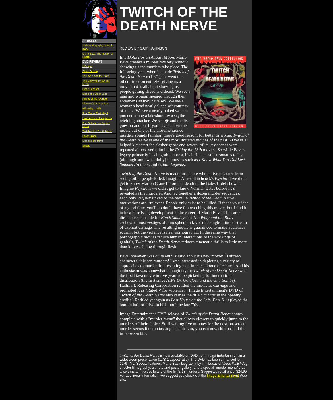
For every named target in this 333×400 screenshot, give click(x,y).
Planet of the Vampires (95, 103)
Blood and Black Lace (94, 93)
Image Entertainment (223, 376)
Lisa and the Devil (92, 140)
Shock (86, 145)
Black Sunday (90, 71)
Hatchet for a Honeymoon (97, 118)
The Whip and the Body (95, 76)
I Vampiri (87, 66)
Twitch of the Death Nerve (97, 131)
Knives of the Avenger (94, 98)
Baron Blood (89, 136)
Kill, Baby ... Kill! (91, 108)
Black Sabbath (90, 89)
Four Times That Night (95, 113)
